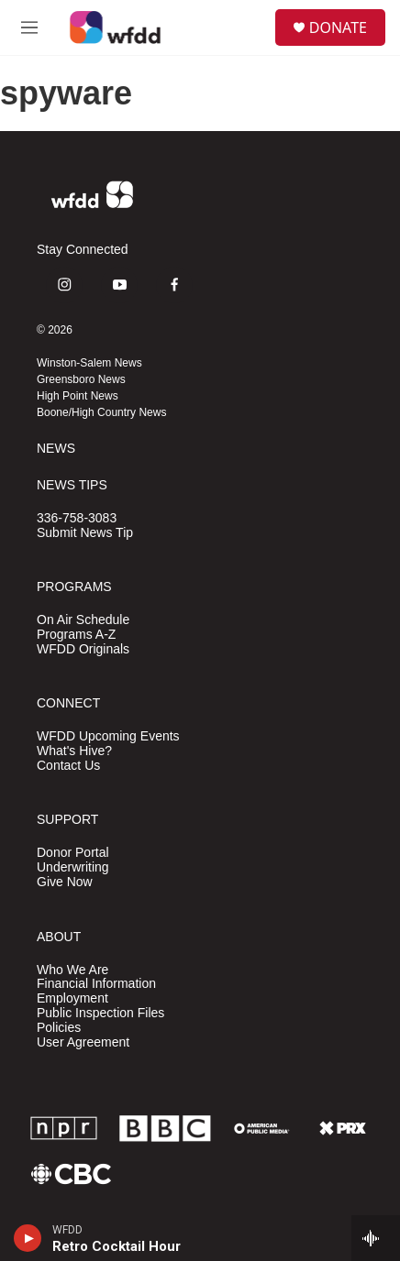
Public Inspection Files (100, 1013)
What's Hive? (74, 751)
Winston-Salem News (89, 362)
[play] (28, 1238)
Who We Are (72, 970)
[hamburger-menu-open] (30, 27)
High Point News (77, 395)
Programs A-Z (76, 634)
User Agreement (83, 1042)
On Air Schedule (83, 620)
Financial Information (96, 984)
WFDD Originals (83, 649)
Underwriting (73, 867)
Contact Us (68, 766)
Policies (59, 1028)
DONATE (338, 27)
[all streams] (375, 1238)
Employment (72, 998)
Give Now (65, 882)
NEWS (56, 448)
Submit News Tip (85, 533)
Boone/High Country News (101, 412)
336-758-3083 (77, 518)
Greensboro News (81, 379)
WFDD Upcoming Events (108, 736)
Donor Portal (73, 853)
